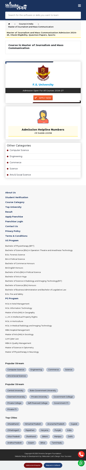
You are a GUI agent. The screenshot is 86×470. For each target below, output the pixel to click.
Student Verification (16, 197)
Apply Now (45, 98)
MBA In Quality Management (18, 343)
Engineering (14, 156)
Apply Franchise (14, 216)
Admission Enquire (33, 465)
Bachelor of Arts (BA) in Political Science (23, 272)
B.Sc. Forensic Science (15, 255)
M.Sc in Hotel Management (17, 304)
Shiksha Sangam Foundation (49, 453)
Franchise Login (14, 221)
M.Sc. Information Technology (18, 308)
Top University (13, 207)
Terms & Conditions (16, 236)
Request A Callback (53, 465)
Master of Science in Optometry (19, 347)
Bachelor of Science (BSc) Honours (20, 285)
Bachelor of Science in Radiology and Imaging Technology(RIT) (33, 281)
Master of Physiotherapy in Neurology (22, 352)
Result (8, 212)
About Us (10, 192)
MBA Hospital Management (17, 330)
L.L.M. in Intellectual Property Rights (21, 317)
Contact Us (11, 226)
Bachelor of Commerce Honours (19, 263)
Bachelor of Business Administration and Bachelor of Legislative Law (35, 290)
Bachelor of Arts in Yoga (16, 277)
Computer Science (18, 150)
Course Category (14, 202)
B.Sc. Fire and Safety (14, 294)
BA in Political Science (15, 259)
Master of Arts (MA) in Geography (20, 312)
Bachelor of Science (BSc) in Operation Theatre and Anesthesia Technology (39, 250)
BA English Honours (14, 268)
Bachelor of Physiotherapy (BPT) (19, 246)
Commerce (14, 162)
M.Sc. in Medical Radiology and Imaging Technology (28, 326)
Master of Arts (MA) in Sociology (19, 334)
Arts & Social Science (19, 174)
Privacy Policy (12, 231)
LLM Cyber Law (12, 339)
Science (12, 168)
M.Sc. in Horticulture (14, 321)
